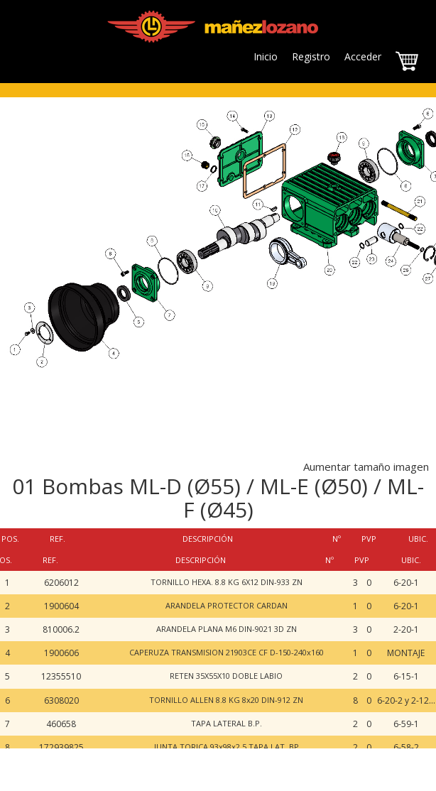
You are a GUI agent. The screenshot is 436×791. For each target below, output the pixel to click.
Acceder (362, 56)
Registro (311, 56)
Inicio (266, 56)
